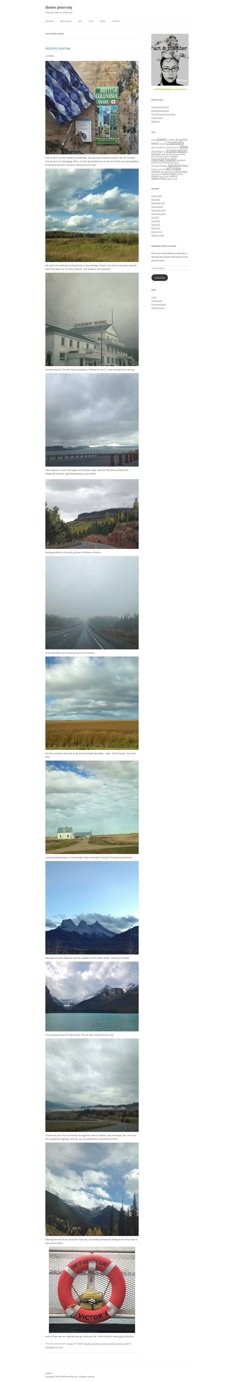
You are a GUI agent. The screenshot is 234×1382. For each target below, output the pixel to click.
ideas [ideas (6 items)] (183, 146)
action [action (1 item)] (153, 140)
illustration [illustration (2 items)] (156, 151)
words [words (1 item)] (175, 179)
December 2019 (158, 203)
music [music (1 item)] (160, 162)
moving (105, 1343)
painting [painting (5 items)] (174, 165)
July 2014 (155, 217)
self (80, 21)
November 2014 (158, 210)
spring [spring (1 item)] (159, 174)
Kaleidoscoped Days (160, 110)
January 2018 (157, 206)
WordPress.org (157, 308)
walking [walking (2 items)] (173, 175)
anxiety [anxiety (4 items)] (162, 139)
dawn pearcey (58, 7)
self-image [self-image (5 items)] (173, 168)
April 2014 (155, 228)
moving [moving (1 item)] (154, 162)
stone (121, 1336)
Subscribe (160, 277)
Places (70, 1343)
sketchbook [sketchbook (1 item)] (169, 172)
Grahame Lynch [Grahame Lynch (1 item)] (173, 147)
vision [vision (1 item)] (166, 176)
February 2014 (157, 235)
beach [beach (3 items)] (155, 143)
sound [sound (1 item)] (153, 174)
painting (49, 21)
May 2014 (155, 224)
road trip (119, 1343)
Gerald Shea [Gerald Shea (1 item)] (161, 147)
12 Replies (49, 55)
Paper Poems (157, 117)
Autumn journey (58, 48)
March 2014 (156, 231)
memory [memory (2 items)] (173, 156)
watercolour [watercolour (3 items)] (158, 178)
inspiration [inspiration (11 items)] (176, 151)
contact (116, 21)
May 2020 (155, 199)
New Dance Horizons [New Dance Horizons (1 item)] (171, 162)
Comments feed (158, 304)
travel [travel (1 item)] (161, 176)
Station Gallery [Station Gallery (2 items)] (169, 173)
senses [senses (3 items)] (155, 171)
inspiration (96, 1343)
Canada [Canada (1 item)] (162, 144)
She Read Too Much (160, 107)
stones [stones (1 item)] (180, 174)
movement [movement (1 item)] (181, 160)
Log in (154, 297)
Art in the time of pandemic (163, 114)
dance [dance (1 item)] (153, 147)
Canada (87, 1343)
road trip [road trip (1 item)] (161, 169)
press (102, 21)
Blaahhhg (155, 121)
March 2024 (156, 196)
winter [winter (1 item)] (169, 179)
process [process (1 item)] (154, 169)
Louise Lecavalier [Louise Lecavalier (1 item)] (178, 154)
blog (91, 21)
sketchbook (66, 21)
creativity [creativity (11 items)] (175, 143)
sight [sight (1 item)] (162, 172)
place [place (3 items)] (184, 165)
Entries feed (156, 300)
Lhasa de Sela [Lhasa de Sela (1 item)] (166, 154)
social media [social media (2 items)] (180, 171)
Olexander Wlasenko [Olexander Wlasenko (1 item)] (159, 166)
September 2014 (158, 214)
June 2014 (155, 221)
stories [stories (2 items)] (154, 175)
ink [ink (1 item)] (164, 152)
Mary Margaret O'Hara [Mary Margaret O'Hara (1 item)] (160, 156)
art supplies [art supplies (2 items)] (182, 139)
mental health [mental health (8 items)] (164, 159)
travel (126, 1343)
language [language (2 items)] (156, 153)
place (111, 1343)
